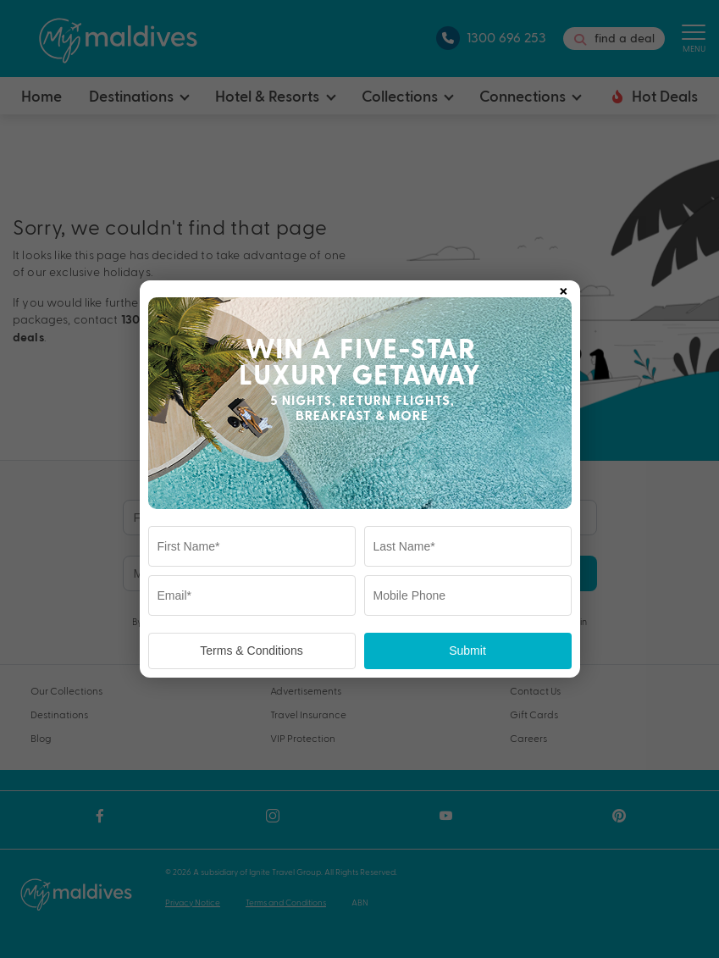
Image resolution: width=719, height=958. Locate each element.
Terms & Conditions (251, 650)
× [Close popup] (563, 288)
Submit (467, 650)
